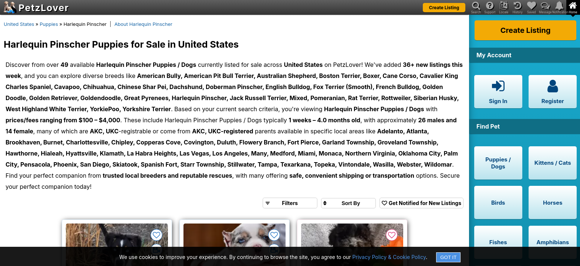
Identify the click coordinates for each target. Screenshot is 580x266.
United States (19, 24)
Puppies (49, 24)
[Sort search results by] (348, 203)
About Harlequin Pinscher (143, 24)
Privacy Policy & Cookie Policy (389, 257)
